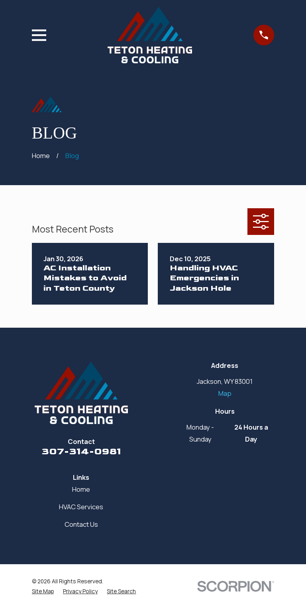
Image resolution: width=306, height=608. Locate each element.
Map (224, 393)
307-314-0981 (81, 451)
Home (81, 489)
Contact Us (81, 524)
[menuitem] (43, 591)
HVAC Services (81, 506)
